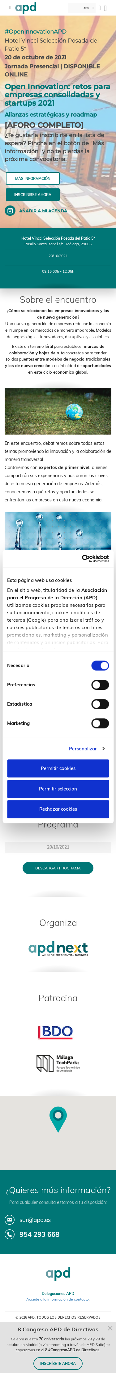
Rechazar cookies (58, 809)
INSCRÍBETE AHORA (58, 1363)
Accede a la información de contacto (57, 1299)
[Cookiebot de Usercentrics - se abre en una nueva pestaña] (82, 559)
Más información (32, 178)
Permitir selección (58, 789)
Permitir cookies (58, 768)
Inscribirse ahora (32, 194)
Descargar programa (58, 868)
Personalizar (83, 749)
